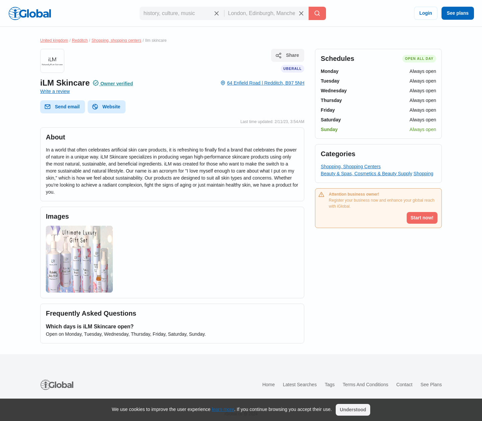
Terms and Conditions (365, 384)
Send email (62, 106)
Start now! (422, 217)
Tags (330, 384)
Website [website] (106, 106)
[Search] (317, 13)
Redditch (80, 40)
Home (268, 384)
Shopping (423, 173)
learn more (223, 409)
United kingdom (54, 40)
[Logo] (30, 13)
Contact (404, 384)
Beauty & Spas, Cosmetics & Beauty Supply (366, 173)
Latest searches (300, 384)
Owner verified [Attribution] (112, 83)
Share (287, 55)
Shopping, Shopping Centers (351, 166)
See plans (458, 13)
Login (425, 13)
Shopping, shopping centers (116, 40)
